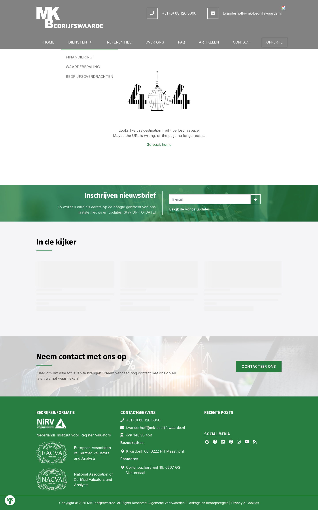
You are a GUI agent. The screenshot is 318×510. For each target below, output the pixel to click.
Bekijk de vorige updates (189, 209)
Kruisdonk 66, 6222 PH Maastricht (155, 451)
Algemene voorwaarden (166, 503)
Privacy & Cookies (245, 503)
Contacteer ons (259, 366)
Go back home (159, 144)
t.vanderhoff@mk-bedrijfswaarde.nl (252, 13)
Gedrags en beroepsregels (207, 503)
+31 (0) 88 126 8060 (179, 13)
